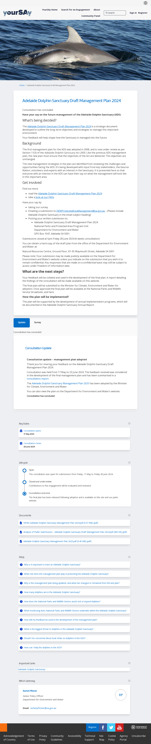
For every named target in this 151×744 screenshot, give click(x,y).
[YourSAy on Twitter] (111, 727)
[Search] (115, 12)
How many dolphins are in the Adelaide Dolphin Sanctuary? (52, 592)
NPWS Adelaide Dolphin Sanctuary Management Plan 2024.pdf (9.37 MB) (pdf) (60, 522)
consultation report (38, 378)
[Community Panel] (91, 16)
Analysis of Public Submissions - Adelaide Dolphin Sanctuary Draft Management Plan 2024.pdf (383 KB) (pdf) (75, 532)
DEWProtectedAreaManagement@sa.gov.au (80, 211)
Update (21, 323)
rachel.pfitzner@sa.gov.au (43, 708)
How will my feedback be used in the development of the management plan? (60, 619)
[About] (97, 10)
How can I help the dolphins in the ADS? (43, 647)
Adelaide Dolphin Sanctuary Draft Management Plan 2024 (59, 126)
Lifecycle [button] (74, 463)
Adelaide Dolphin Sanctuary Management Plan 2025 (60, 383)
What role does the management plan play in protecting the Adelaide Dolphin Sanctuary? (66, 573)
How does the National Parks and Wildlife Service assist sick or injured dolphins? (62, 601)
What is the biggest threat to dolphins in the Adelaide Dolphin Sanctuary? (58, 629)
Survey (37, 323)
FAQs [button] (74, 557)
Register (142, 12)
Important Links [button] (74, 663)
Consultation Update (38, 348)
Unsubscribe (139, 736)
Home (22, 85)
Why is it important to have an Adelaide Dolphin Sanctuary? (52, 564)
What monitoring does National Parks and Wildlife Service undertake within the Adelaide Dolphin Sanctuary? (75, 610)
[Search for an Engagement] (75, 10)
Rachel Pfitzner (30, 691)
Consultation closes (32, 443)
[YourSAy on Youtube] (119, 727)
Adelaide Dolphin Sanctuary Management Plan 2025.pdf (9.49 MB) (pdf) (57, 541)
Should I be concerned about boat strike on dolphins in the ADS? (54, 638)
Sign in (133, 12)
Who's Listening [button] (74, 681)
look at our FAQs (44, 197)
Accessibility (74, 736)
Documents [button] (74, 515)
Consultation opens (32, 431)
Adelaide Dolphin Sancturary (31, 669)
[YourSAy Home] (49, 10)
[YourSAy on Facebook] (103, 727)
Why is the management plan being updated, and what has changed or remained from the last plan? (71, 583)
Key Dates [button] (74, 423)
